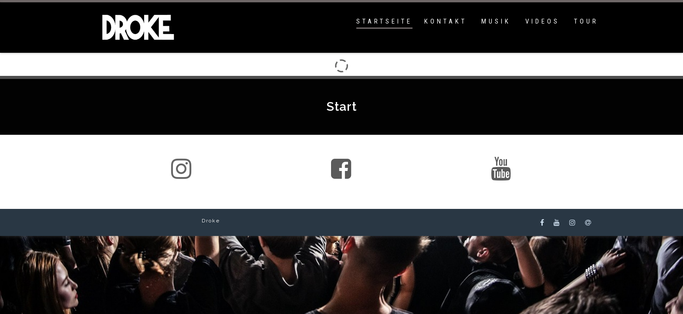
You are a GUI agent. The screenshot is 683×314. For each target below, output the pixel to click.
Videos (542, 21)
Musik (496, 21)
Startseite (384, 21)
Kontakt (445, 21)
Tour (586, 21)
